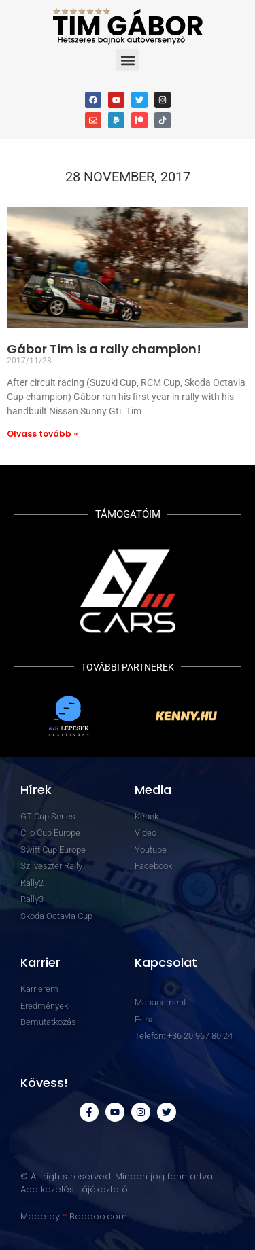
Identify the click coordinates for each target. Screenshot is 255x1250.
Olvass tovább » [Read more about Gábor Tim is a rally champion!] (42, 434)
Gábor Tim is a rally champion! (104, 348)
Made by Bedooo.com (73, 1216)
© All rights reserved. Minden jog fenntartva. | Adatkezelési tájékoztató (119, 1183)
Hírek (36, 789)
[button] (127, 60)
